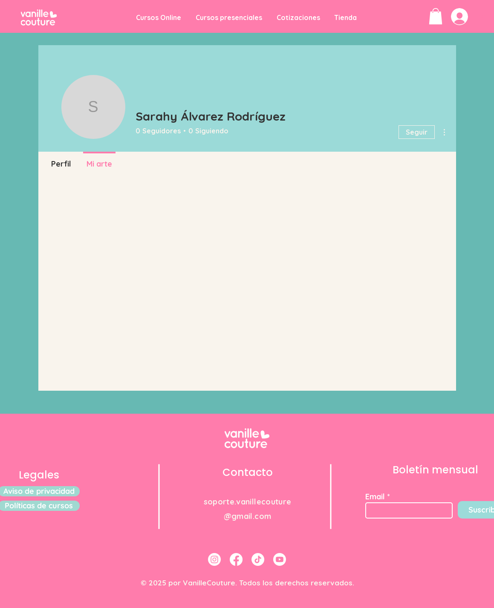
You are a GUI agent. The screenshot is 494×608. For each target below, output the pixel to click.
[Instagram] (214, 559)
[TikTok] (257, 559)
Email (375, 497)
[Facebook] (236, 559)
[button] (435, 16)
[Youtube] (279, 559)
